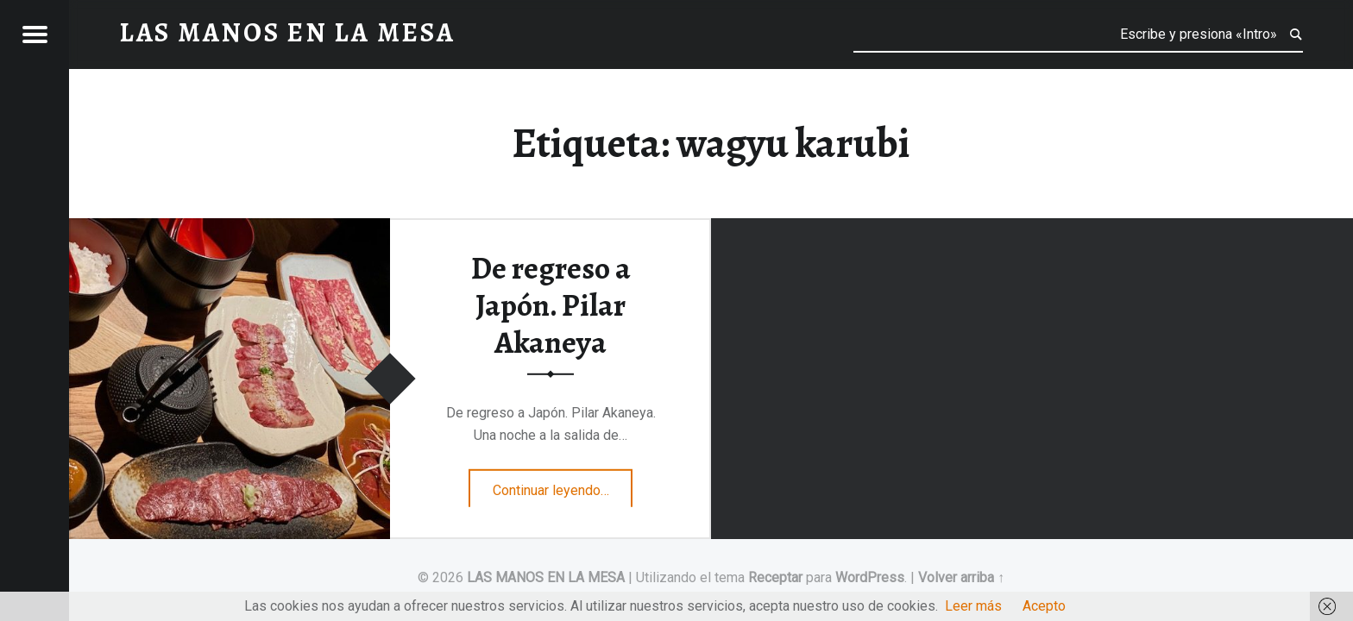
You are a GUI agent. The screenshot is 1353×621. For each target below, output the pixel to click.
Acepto (1044, 606)
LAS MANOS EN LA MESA (546, 577)
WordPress (869, 577)
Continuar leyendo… (563, 485)
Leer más (973, 606)
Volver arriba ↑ (961, 577)
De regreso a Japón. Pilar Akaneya (551, 305)
